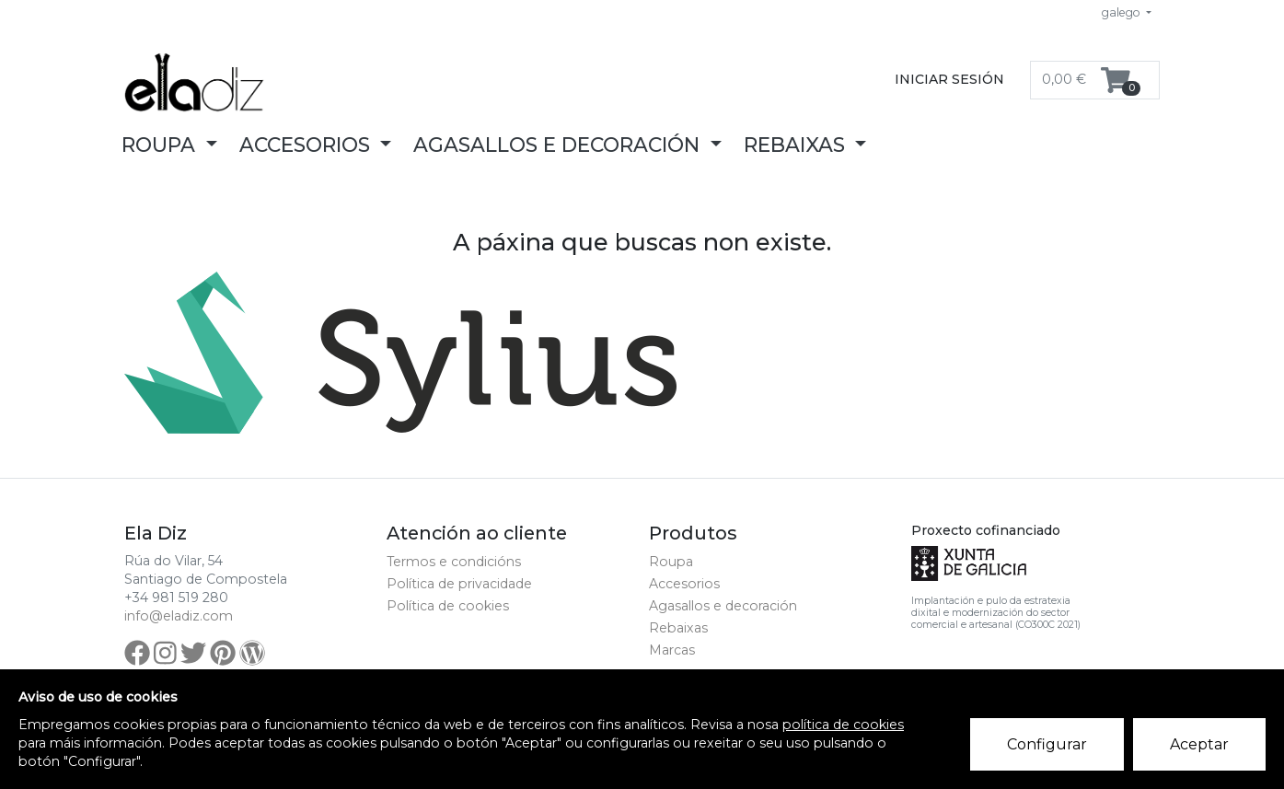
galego (1122, 12)
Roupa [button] (161, 145)
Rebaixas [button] (797, 145)
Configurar (1047, 744)
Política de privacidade (459, 583)
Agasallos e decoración (723, 606)
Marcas (672, 650)
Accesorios (684, 583)
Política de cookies (448, 606)
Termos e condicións (454, 561)
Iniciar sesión (949, 79)
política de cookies (843, 724)
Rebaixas (678, 628)
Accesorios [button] (307, 145)
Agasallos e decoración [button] (559, 145)
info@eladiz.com (178, 616)
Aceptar (1199, 744)
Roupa (671, 561)
